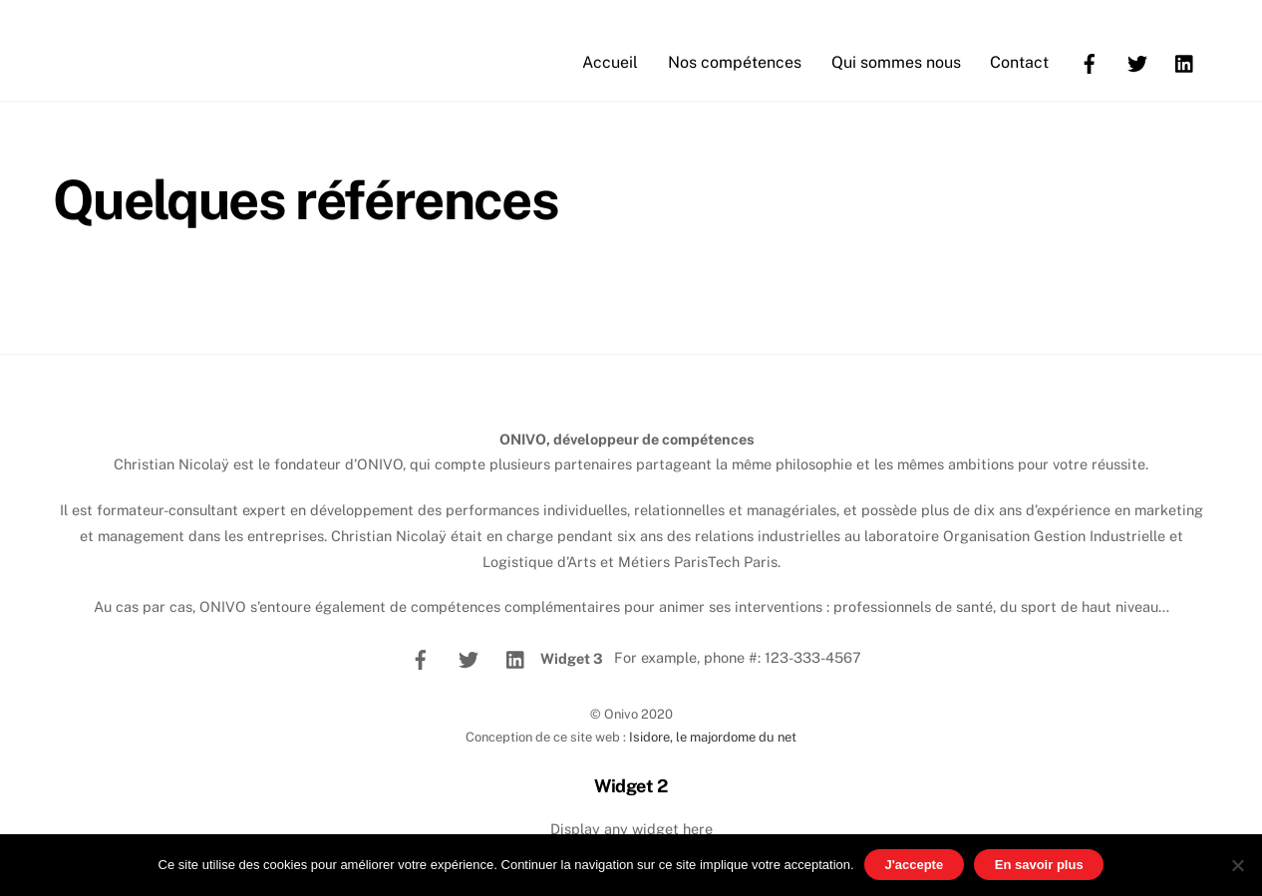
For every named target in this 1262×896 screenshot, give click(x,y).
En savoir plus (1039, 864)
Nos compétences (734, 62)
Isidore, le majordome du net (712, 737)
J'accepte (913, 864)
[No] (1237, 865)
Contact (1019, 62)
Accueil (610, 62)
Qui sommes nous (896, 62)
